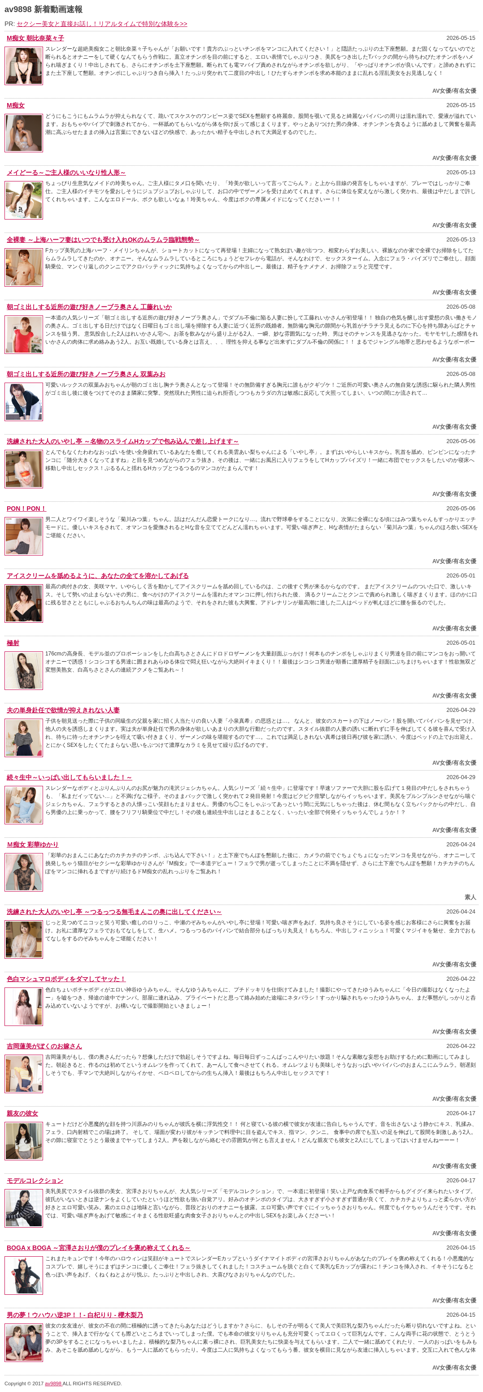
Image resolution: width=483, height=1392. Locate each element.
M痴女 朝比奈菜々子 (35, 38)
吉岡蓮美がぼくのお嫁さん (44, 1046)
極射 (13, 642)
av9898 (53, 1383)
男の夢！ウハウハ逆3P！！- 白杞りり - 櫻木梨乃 (75, 1315)
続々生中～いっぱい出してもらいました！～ (69, 777)
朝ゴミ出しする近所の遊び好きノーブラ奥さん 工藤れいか (89, 306)
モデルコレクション (35, 1180)
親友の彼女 (22, 1113)
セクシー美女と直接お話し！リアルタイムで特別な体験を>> (102, 23)
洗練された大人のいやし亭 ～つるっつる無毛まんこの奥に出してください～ (114, 911)
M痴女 (16, 105)
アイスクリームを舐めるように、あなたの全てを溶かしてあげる (98, 575)
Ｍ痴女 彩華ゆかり (33, 844)
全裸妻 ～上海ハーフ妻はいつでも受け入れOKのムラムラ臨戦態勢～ (103, 239)
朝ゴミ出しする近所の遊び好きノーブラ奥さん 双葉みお (86, 374)
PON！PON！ (27, 508)
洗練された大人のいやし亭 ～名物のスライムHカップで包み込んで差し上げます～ (123, 441)
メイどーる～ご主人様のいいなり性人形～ (66, 172)
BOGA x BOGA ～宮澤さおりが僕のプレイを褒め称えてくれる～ (99, 1247)
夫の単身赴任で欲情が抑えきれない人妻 (63, 710)
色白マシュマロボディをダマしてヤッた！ (66, 979)
